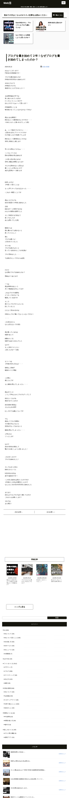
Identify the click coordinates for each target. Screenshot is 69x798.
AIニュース (8, 649)
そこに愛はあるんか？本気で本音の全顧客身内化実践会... (28, 770)
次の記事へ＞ (51, 512)
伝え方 (7, 679)
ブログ (7, 671)
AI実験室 (7, 653)
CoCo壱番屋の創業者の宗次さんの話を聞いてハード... (27, 779)
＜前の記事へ (18, 512)
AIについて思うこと (11, 637)
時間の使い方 (9, 720)
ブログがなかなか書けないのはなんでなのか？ (26, 581)
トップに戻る (19, 607)
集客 (6, 683)
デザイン (7, 667)
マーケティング (9, 675)
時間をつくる (8, 713)
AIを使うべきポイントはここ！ (41, 580)
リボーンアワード (10, 700)
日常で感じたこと (10, 704)
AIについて (8, 633)
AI (4, 630)
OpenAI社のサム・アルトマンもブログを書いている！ (23, 25)
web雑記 (7, 696)
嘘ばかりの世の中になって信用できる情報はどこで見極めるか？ (12, 582)
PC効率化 (8, 716)
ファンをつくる (8, 663)
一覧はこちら (58, 15)
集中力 (7, 724)
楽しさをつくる (8, 729)
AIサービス (8, 645)
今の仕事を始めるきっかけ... (19, 788)
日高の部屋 (45, 66)
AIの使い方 (8, 641)
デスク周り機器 (9, 733)
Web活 (7, 3)
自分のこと (8, 708)
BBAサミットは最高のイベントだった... (23, 797)
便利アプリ (8, 737)
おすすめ (6, 659)
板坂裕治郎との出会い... (18, 752)
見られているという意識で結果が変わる (56, 580)
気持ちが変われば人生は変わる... (21, 761)
